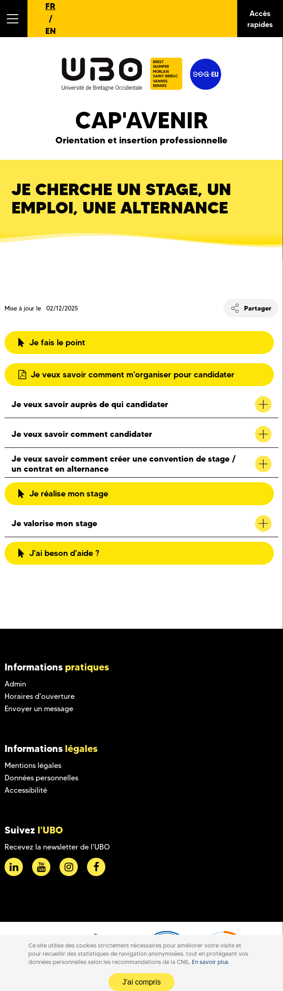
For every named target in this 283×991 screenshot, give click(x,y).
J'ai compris (141, 982)
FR (50, 6)
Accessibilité (26, 790)
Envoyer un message (39, 708)
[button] (13, 18)
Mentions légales (33, 765)
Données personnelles (41, 777)
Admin (15, 684)
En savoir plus (210, 961)
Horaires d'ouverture (40, 696)
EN (50, 31)
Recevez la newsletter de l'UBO (57, 847)
